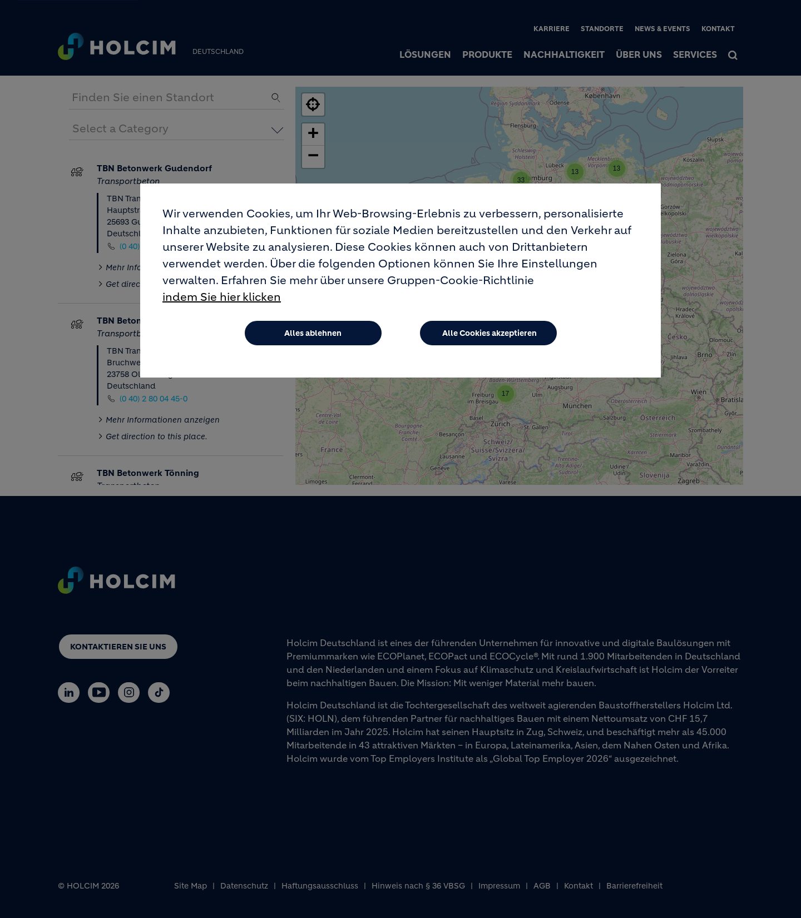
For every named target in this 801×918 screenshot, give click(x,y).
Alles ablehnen (313, 333)
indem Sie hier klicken (221, 297)
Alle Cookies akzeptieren (489, 333)
